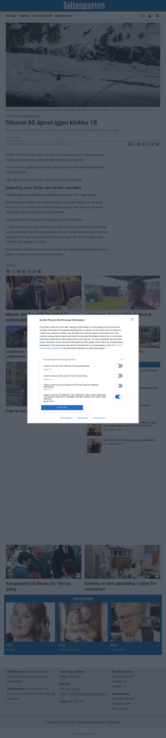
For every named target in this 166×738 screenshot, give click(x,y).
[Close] (133, 320)
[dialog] (83, 369)
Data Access (83, 418)
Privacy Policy (99, 418)
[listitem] (83, 359)
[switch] (119, 366)
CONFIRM (62, 408)
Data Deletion (66, 418)
